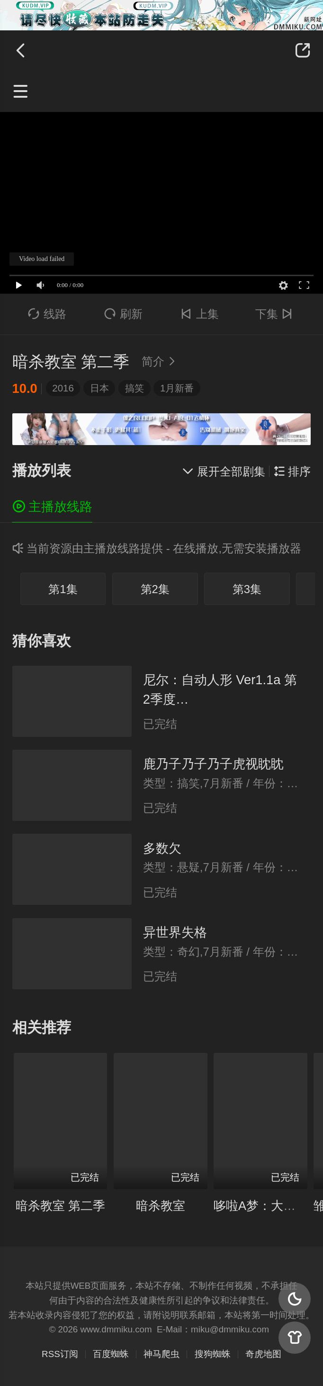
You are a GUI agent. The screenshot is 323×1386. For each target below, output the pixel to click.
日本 (99, 387)
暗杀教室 (160, 1205)
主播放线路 (52, 506)
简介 (161, 361)
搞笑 (134, 387)
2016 (62, 387)
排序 (292, 471)
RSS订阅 (60, 1354)
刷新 (123, 313)
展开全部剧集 (223, 471)
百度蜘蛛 (111, 1354)
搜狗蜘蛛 (213, 1354)
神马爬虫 (161, 1354)
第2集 (155, 589)
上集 (199, 313)
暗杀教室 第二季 (60, 1205)
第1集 (62, 589)
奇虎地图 (263, 1354)
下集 (275, 313)
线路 (47, 313)
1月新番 (177, 387)
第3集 (247, 589)
